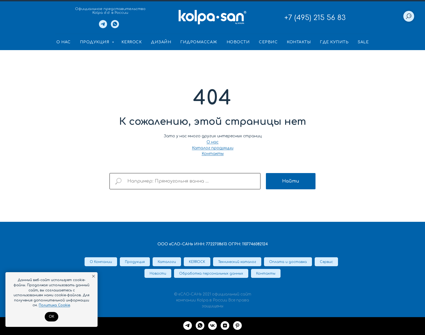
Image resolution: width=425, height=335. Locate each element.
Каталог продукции (212, 148)
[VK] (212, 325)
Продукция (95, 42)
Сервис (268, 42)
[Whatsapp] (115, 26)
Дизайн (161, 42)
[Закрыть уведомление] (93, 276)
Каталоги (167, 262)
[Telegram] (103, 26)
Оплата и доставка (288, 262)
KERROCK (131, 42)
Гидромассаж (198, 42)
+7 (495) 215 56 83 (315, 18)
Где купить (334, 42)
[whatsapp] (200, 325)
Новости (238, 42)
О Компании (101, 262)
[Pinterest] (237, 325)
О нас (63, 42)
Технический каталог (237, 262)
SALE (363, 42)
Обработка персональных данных (211, 273)
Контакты (299, 42)
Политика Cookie (54, 305)
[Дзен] (225, 325)
